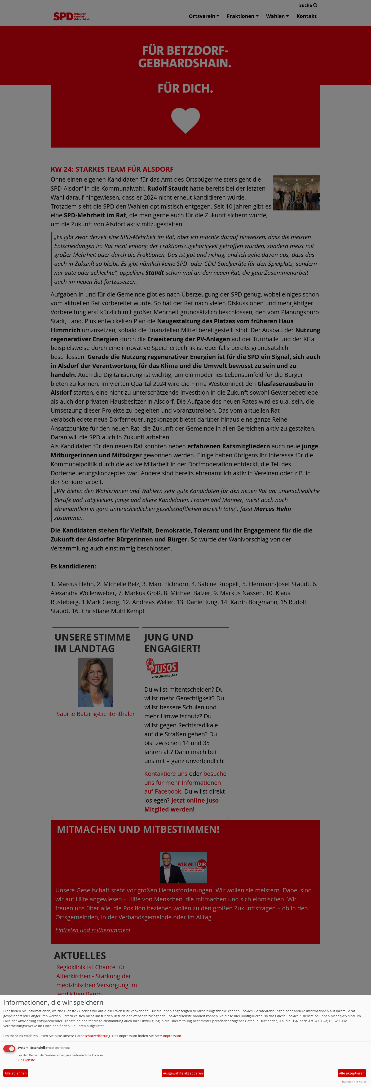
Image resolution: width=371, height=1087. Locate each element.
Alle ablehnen (16, 1073)
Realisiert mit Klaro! (354, 1081)
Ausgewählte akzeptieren (183, 1073)
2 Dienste (26, 1060)
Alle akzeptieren (352, 1073)
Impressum (172, 1036)
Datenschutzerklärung (92, 1036)
